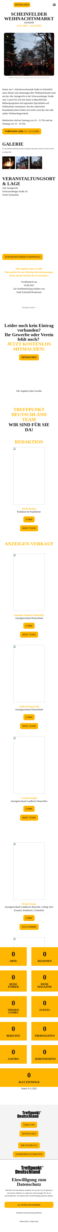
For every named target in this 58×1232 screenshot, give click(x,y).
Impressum (34, 1221)
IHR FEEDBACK (29, 1145)
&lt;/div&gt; (29, 661)
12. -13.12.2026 (22, 131)
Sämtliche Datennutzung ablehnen (29, 1213)
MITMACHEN (22, 4)
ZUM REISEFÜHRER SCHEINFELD (22, 257)
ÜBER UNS (29, 1125)
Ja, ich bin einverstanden (29, 1205)
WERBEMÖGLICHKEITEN (28, 1154)
